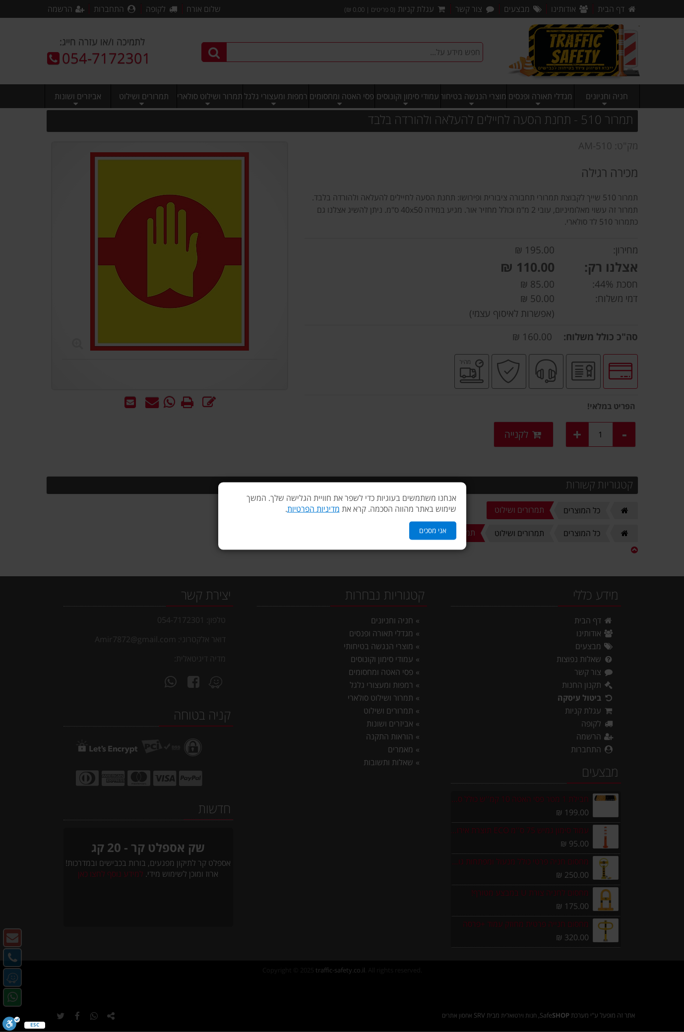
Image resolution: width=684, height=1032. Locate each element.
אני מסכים (432, 530)
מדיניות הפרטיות (313, 508)
